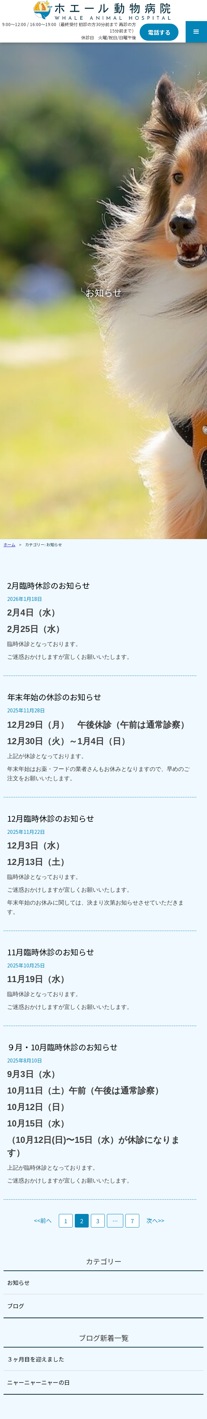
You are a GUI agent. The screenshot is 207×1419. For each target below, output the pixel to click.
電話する (159, 32)
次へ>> (155, 1220)
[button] (196, 32)
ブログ (15, 1305)
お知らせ (18, 1282)
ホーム (9, 544)
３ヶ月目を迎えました (35, 1359)
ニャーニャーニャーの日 (38, 1382)
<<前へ (43, 1220)
